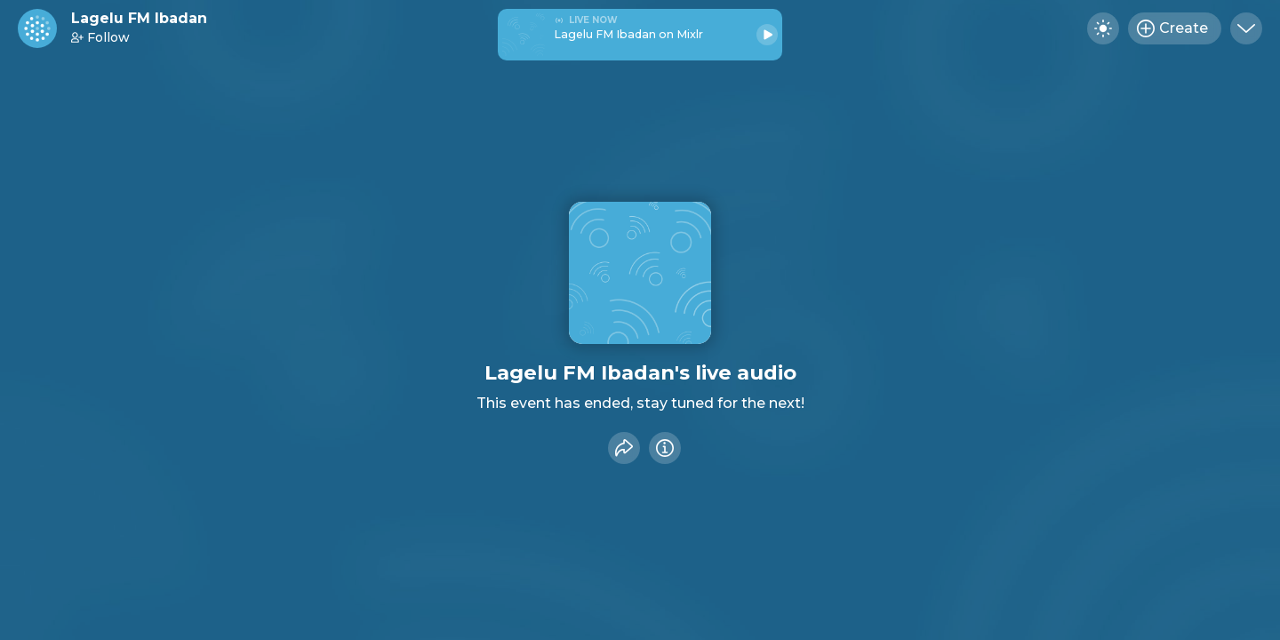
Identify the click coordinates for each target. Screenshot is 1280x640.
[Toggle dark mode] (1103, 28)
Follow (100, 37)
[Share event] (624, 448)
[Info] (665, 448)
